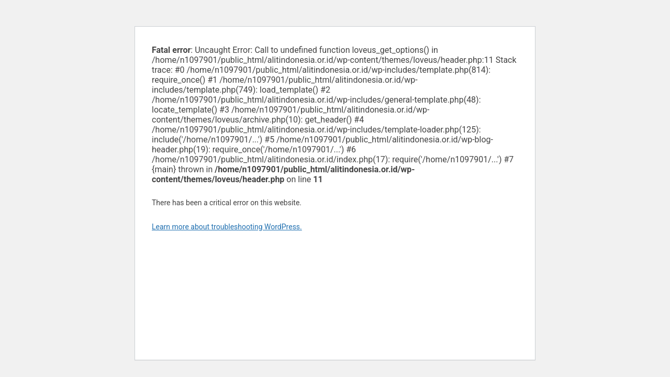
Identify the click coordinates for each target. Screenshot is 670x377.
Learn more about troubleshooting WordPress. (227, 227)
